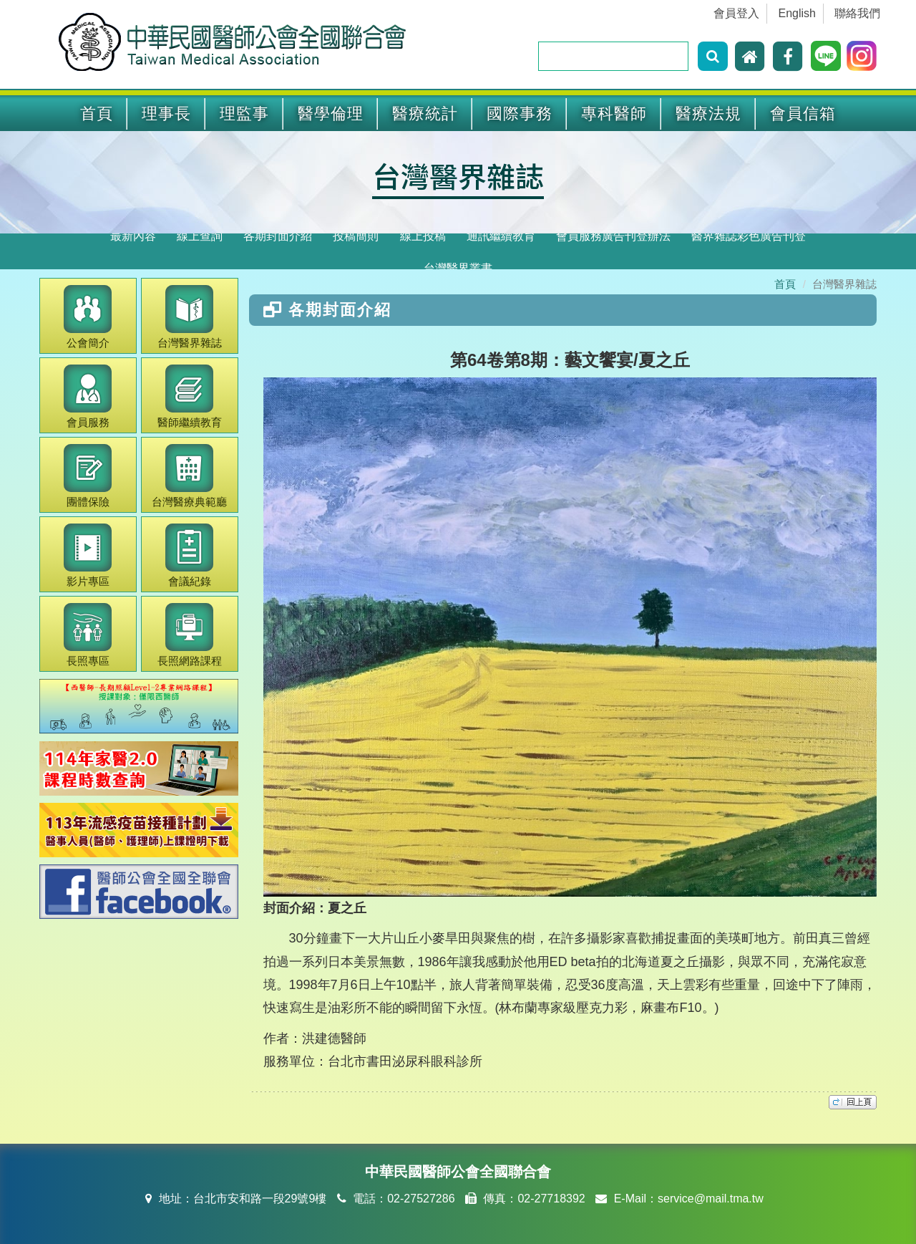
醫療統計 (425, 113)
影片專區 (88, 555)
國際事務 (519, 113)
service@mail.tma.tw (711, 1198)
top (853, 1102)
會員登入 (736, 13)
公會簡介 (88, 317)
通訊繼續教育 (501, 236)
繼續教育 (189, 396)
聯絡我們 (857, 13)
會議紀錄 (189, 555)
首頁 (96, 113)
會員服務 (88, 396)
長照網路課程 (189, 635)
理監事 (244, 113)
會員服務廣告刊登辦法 (613, 236)
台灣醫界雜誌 (458, 175)
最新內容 (133, 236)
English (797, 13)
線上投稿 (423, 236)
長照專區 (88, 635)
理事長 (166, 113)
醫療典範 (189, 476)
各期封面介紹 (277, 236)
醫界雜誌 (189, 317)
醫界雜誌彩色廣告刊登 (748, 236)
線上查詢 (200, 236)
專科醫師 (614, 113)
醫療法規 (708, 113)
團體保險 (88, 476)
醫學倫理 (331, 113)
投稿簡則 (356, 236)
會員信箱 (803, 113)
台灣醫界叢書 (458, 268)
